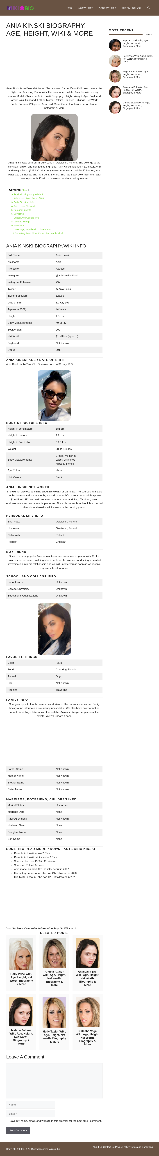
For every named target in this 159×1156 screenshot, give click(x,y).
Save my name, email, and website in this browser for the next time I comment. (56, 1120)
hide (25, 190)
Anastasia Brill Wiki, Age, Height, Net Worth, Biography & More (87, 978)
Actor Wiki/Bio (85, 7)
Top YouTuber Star (131, 7)
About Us (97, 1147)
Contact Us (108, 1147)
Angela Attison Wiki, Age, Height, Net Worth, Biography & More (54, 978)
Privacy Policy (122, 1147)
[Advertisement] (54, 64)
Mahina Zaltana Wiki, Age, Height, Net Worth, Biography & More (21, 1037)
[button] (148, 7)
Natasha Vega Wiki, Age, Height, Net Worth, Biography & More (87, 1038)
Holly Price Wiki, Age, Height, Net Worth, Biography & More (21, 979)
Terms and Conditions (141, 1147)
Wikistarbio (70, 928)
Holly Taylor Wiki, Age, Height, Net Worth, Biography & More (54, 1036)
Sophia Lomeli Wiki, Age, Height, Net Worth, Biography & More (135, 43)
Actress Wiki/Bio (107, 7)
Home (69, 7)
